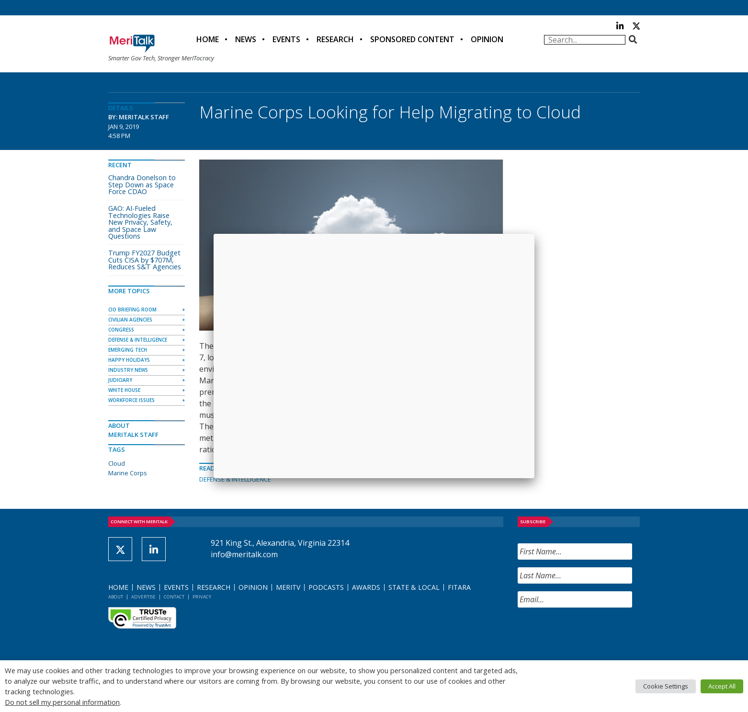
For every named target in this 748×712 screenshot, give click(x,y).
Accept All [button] (722, 686)
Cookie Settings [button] (665, 686)
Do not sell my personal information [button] (62, 702)
